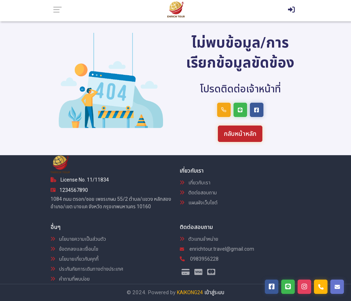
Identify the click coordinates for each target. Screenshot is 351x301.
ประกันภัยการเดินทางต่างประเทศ (87, 269)
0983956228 (199, 259)
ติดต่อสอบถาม (198, 192)
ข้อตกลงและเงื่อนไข (74, 249)
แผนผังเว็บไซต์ (199, 202)
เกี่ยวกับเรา (195, 182)
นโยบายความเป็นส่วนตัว (78, 239)
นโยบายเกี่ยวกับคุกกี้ (75, 259)
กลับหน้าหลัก (240, 133)
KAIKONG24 (190, 292)
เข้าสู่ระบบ (214, 292)
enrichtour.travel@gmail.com (217, 249)
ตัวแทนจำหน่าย (199, 239)
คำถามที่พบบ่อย (70, 279)
